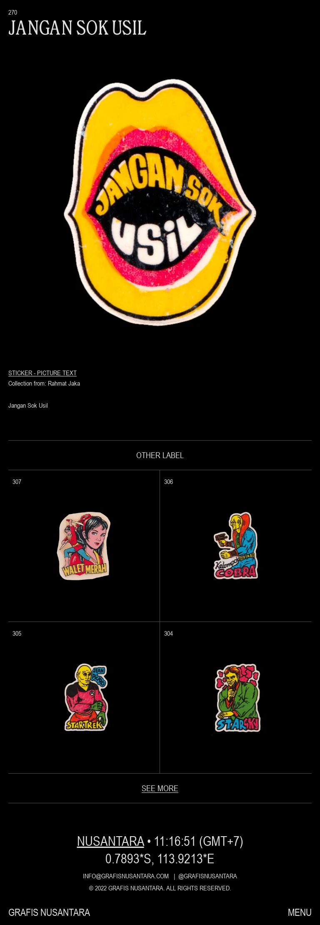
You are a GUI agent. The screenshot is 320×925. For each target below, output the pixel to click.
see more (160, 788)
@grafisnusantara (207, 876)
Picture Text (57, 372)
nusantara (110, 841)
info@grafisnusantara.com (126, 876)
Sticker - (22, 372)
